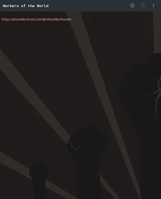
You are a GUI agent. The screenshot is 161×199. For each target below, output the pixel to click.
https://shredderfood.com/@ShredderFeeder (37, 19)
